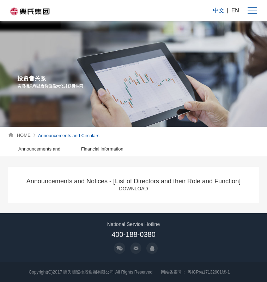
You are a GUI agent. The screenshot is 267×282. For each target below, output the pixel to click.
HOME (24, 135)
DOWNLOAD (133, 188)
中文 (218, 10)
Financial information (102, 149)
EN (235, 10)
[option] (39, 149)
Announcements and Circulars (68, 135)
